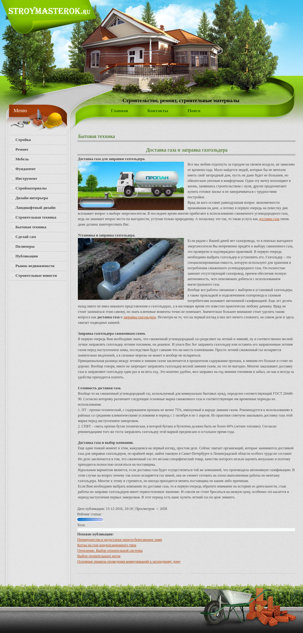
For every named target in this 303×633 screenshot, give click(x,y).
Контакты (157, 110)
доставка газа (269, 219)
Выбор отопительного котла (98, 556)
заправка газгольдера (139, 317)
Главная (119, 110)
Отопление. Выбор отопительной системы (110, 550)
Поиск (194, 110)
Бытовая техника (96, 136)
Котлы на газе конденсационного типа (106, 545)
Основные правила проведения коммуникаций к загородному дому (129, 561)
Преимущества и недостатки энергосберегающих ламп (119, 540)
